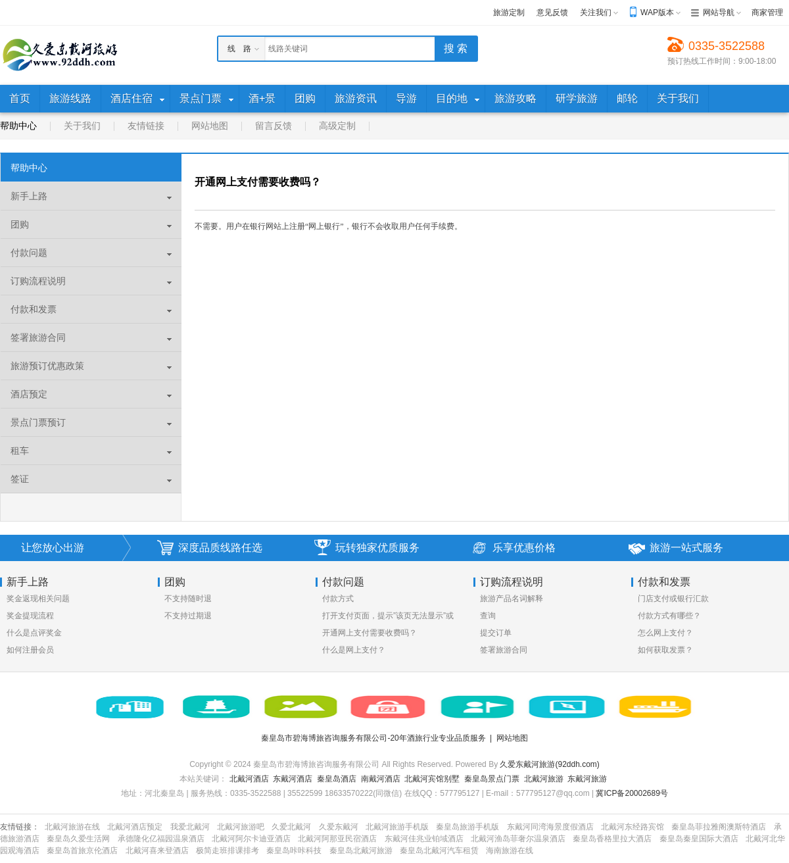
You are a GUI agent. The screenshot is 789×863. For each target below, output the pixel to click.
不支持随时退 (188, 598)
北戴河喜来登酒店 (157, 850)
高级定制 (337, 125)
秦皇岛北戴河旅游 (361, 850)
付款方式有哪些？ (669, 615)
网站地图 (209, 125)
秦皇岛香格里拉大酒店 (612, 838)
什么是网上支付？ (353, 649)
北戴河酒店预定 (134, 826)
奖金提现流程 (30, 615)
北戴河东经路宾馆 (632, 826)
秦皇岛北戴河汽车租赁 (439, 850)
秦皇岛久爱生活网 (78, 838)
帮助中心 (18, 125)
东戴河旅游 (587, 778)
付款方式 (338, 598)
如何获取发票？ (665, 649)
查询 (488, 615)
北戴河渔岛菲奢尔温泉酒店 (518, 838)
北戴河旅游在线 (72, 826)
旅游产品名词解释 (511, 598)
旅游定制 (509, 12)
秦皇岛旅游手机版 (467, 826)
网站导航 (718, 12)
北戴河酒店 (249, 778)
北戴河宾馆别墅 (432, 778)
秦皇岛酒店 (336, 778)
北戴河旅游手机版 (397, 826)
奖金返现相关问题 (38, 598)
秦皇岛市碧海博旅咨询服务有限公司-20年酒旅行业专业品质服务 (373, 738)
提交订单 (496, 632)
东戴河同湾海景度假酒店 (550, 826)
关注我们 (595, 12)
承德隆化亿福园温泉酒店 (161, 838)
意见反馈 (552, 12)
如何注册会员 (30, 649)
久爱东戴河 (338, 826)
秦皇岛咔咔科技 (294, 850)
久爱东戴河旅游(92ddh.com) (549, 764)
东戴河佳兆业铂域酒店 (424, 838)
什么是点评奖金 (34, 632)
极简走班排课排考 (227, 850)
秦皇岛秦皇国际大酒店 (698, 838)
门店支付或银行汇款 (673, 598)
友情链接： (19, 826)
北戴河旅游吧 (240, 826)
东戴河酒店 (292, 778)
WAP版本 (657, 12)
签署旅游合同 (503, 649)
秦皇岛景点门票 (491, 778)
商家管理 (767, 12)
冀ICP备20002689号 (631, 793)
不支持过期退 (188, 615)
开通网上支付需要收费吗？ (369, 632)
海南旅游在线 (509, 850)
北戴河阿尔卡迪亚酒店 (251, 838)
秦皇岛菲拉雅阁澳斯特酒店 (718, 826)
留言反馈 (273, 125)
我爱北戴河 (190, 826)
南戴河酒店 (380, 778)
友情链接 (146, 125)
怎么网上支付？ (665, 632)
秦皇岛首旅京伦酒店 (82, 850)
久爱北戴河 (291, 826)
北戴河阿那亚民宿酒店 (337, 838)
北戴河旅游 (543, 778)
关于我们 (82, 125)
